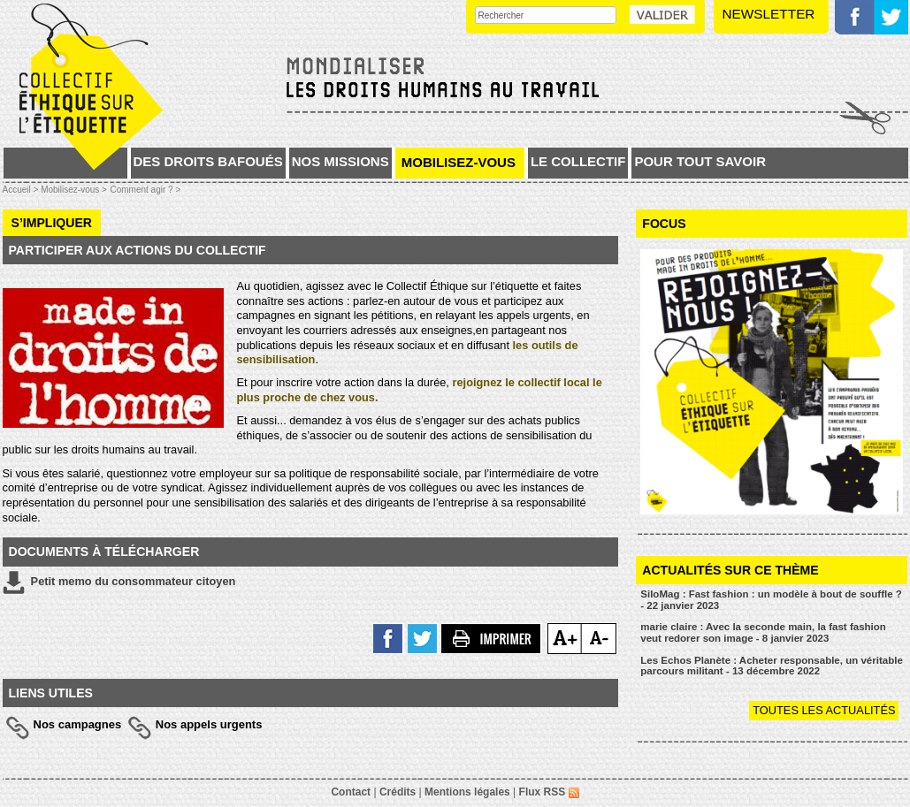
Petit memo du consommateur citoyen (119, 582)
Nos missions (340, 161)
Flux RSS (549, 792)
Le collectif (578, 161)
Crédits (397, 792)
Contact (351, 792)
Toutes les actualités (824, 710)
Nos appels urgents (209, 724)
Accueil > (22, 189)
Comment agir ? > (145, 189)
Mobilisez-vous (458, 162)
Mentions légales (467, 792)
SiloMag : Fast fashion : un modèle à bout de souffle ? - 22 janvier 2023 (771, 600)
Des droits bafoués (208, 161)
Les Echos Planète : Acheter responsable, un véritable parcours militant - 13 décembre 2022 (771, 666)
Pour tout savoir (700, 161)
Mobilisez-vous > (74, 189)
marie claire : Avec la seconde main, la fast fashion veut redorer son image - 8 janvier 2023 (763, 632)
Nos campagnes (78, 724)
